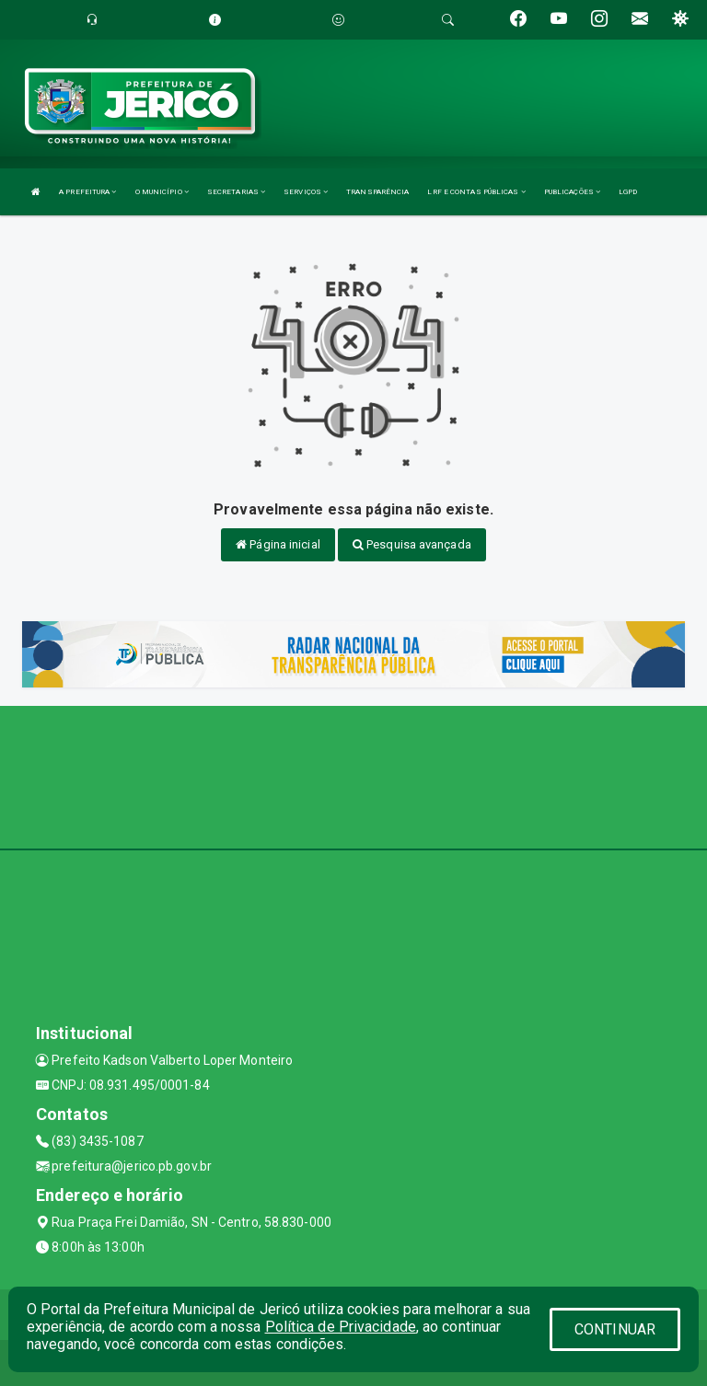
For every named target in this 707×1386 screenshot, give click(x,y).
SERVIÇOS (306, 192)
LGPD (628, 192)
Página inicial (278, 544)
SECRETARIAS (236, 192)
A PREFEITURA (87, 192)
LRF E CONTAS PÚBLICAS (476, 192)
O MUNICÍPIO (162, 192)
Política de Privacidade (340, 1326)
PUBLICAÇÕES (572, 192)
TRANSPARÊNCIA (377, 192)
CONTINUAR (614, 1329)
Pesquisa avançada (412, 544)
